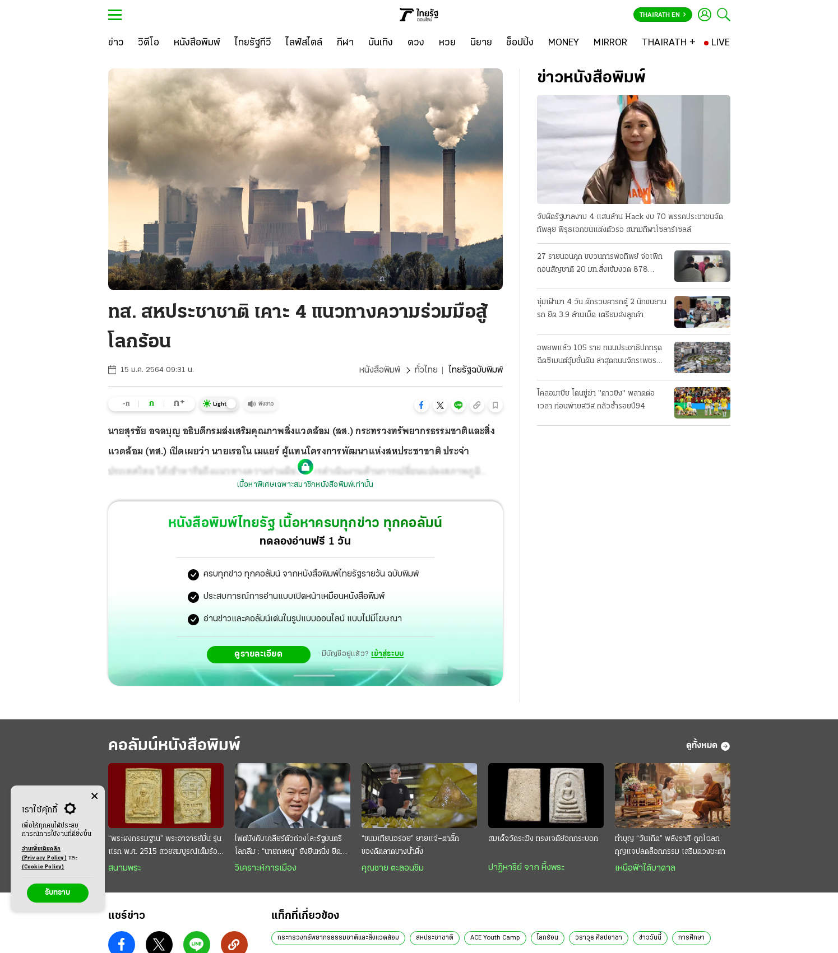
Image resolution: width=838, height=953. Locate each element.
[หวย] (447, 43)
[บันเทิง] (380, 43)
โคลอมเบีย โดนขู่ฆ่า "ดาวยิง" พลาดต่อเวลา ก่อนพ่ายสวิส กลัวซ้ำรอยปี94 (596, 400)
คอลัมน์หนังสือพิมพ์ (174, 746)
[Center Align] (94, 796)
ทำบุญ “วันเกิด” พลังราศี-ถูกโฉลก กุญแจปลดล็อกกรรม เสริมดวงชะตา (670, 845)
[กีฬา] (345, 43)
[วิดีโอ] (148, 43)
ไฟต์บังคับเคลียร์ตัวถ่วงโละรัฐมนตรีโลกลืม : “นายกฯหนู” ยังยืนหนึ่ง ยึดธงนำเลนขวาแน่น (292, 846)
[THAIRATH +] (669, 43)
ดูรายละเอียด (258, 654)
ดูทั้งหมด (708, 746)
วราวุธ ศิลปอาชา (598, 938)
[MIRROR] (610, 43)
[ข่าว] (116, 43)
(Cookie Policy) (43, 867)
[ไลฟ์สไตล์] (304, 43)
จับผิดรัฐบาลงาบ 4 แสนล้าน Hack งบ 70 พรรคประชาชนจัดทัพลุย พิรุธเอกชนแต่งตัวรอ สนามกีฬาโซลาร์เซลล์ (630, 223)
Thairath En (663, 15)
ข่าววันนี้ (650, 938)
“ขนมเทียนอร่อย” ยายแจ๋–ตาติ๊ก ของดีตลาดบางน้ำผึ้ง (410, 845)
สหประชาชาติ (434, 938)
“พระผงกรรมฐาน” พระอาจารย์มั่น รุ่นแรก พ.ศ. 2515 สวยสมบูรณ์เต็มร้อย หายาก (165, 846)
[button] (421, 405)
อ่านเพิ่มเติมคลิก (44, 854)
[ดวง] (416, 43)
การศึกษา (691, 938)
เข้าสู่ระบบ (387, 654)
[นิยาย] (481, 43)
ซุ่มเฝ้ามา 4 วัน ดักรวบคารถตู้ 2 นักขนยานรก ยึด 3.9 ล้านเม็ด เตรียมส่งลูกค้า (601, 308)
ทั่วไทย (426, 370)
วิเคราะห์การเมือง (266, 868)
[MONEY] (563, 43)
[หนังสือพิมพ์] (197, 43)
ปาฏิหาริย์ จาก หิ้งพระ (526, 867)
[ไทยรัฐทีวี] (253, 43)
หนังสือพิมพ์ (379, 370)
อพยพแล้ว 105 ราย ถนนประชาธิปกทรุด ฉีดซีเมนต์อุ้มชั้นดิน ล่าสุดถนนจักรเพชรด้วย (599, 356)
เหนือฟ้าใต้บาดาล (645, 868)
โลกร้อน (547, 938)
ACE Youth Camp (495, 938)
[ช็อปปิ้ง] (520, 43)
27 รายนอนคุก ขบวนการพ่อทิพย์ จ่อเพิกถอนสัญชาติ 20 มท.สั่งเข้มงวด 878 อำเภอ (600, 264)
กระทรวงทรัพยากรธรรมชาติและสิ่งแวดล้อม (338, 938)
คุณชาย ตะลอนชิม (393, 868)
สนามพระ (124, 868)
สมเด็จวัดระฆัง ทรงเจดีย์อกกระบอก (543, 839)
